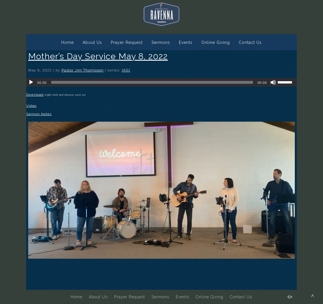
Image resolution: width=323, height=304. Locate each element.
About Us (92, 42)
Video (31, 106)
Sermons (161, 42)
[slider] (152, 82)
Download (35, 95)
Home (67, 42)
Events (186, 42)
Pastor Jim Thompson (83, 70)
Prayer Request (127, 42)
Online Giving (215, 42)
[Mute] (273, 82)
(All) (126, 70)
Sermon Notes (39, 114)
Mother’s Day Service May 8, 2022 (98, 56)
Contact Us (250, 42)
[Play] (31, 82)
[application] (161, 82)
